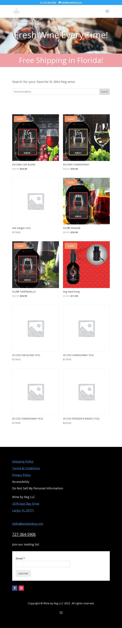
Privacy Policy (21, 475)
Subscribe (23, 573)
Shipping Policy (22, 461)
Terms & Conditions (26, 468)
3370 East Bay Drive (25, 504)
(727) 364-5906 (49, 2)
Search (104, 91)
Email (20, 558)
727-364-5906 (24, 534)
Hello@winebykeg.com (27, 524)
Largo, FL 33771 (23, 510)
